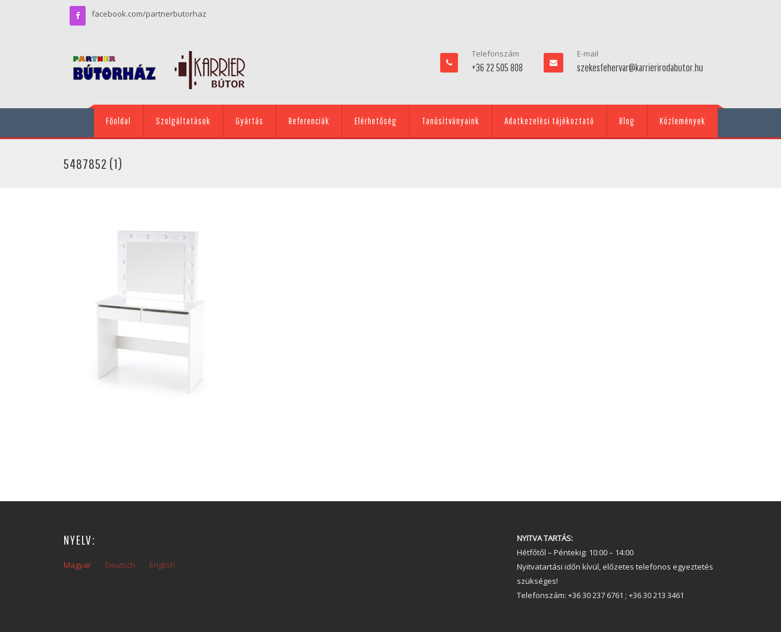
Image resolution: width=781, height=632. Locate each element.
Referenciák (309, 120)
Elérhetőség (376, 120)
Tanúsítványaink (450, 120)
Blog (627, 120)
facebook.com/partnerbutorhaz (149, 13)
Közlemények (682, 120)
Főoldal (118, 120)
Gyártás (250, 120)
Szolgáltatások (183, 120)
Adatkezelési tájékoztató (549, 120)
